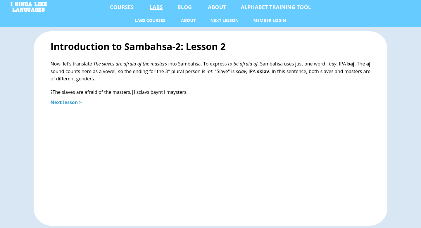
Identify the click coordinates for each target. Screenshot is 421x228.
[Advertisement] (210, 162)
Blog (184, 7)
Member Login (269, 20)
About (217, 7)
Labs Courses (150, 20)
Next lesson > (66, 102)
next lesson (224, 20)
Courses (122, 7)
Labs (156, 7)
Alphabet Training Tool (276, 7)
